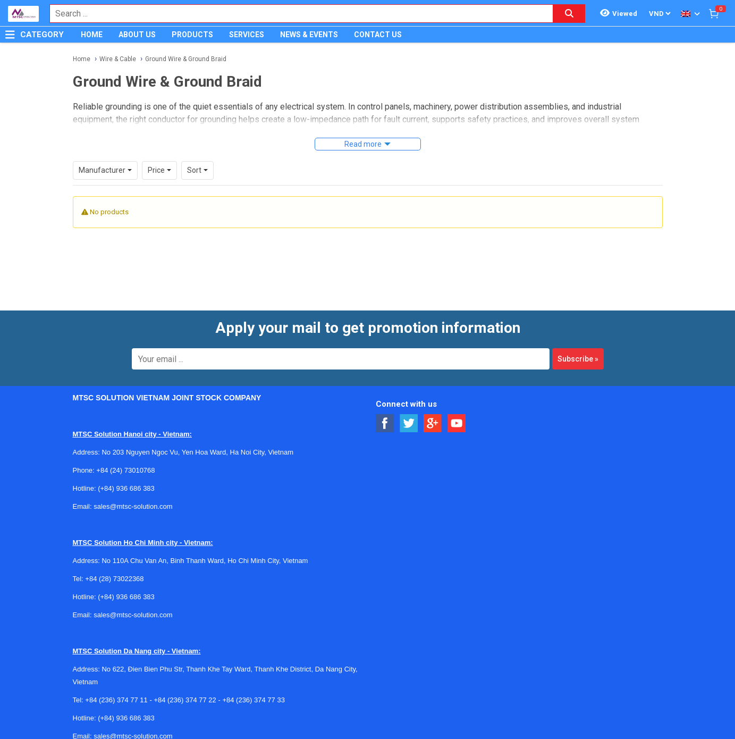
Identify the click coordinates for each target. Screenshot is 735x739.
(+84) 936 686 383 (126, 488)
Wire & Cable (117, 59)
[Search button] (569, 13)
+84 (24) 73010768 (125, 470)
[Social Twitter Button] (409, 423)
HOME (92, 34)
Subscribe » (577, 359)
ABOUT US (137, 34)
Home (81, 59)
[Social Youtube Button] (456, 423)
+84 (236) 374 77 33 (253, 700)
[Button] (10, 35)
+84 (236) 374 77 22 (185, 700)
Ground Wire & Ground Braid (185, 59)
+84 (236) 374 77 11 (116, 700)
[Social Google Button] (433, 423)
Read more (363, 144)
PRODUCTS (192, 34)
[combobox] (295, 13)
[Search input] (295, 13)
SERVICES (246, 34)
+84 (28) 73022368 (114, 579)
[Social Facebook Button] (385, 423)
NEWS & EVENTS (309, 34)
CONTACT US (378, 34)
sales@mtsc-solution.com (133, 506)
